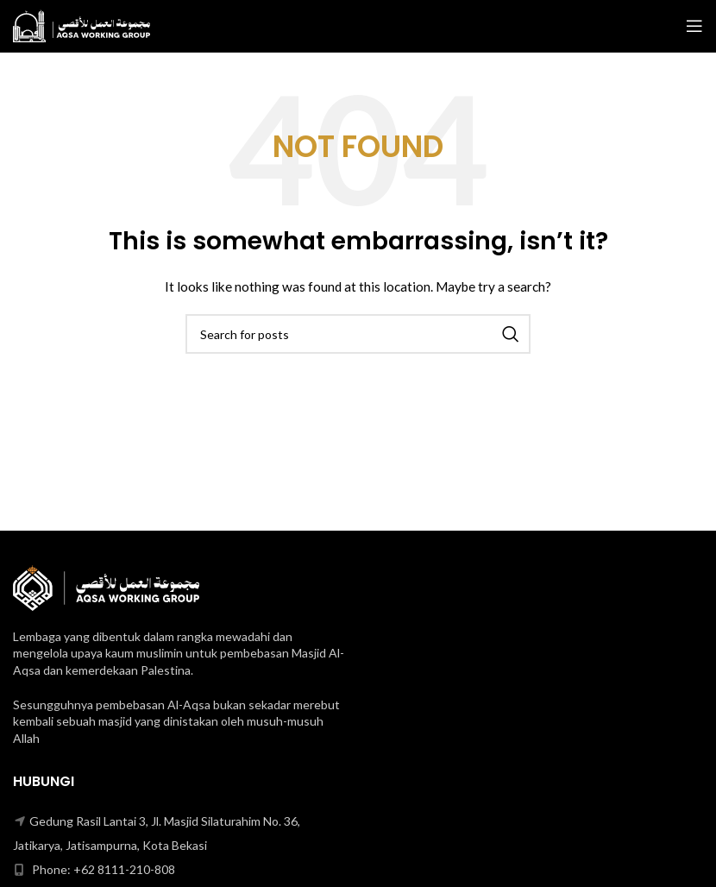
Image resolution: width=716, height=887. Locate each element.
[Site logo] (81, 24)
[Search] (358, 334)
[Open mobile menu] (694, 26)
